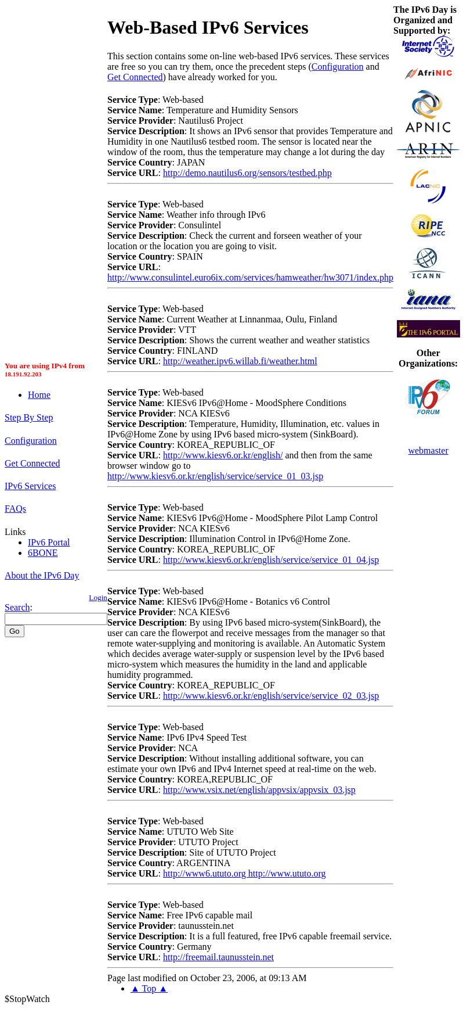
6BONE (43, 553)
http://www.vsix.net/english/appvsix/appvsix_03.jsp (259, 790)
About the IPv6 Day (42, 575)
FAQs (15, 509)
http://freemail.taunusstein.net (218, 957)
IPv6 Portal (49, 542)
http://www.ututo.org (287, 873)
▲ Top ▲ (149, 988)
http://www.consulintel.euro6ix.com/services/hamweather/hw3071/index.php (250, 277)
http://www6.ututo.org (205, 873)
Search (17, 607)
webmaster (428, 450)
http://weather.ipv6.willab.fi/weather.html (240, 361)
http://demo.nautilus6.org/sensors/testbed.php (247, 173)
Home (39, 395)
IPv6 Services (30, 486)
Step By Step (29, 417)
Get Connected (32, 463)
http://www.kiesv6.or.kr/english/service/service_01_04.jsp (271, 560)
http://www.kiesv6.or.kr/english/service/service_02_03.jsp (271, 696)
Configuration (31, 441)
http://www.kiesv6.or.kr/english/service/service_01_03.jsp (215, 476)
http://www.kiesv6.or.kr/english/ (223, 455)
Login (98, 597)
